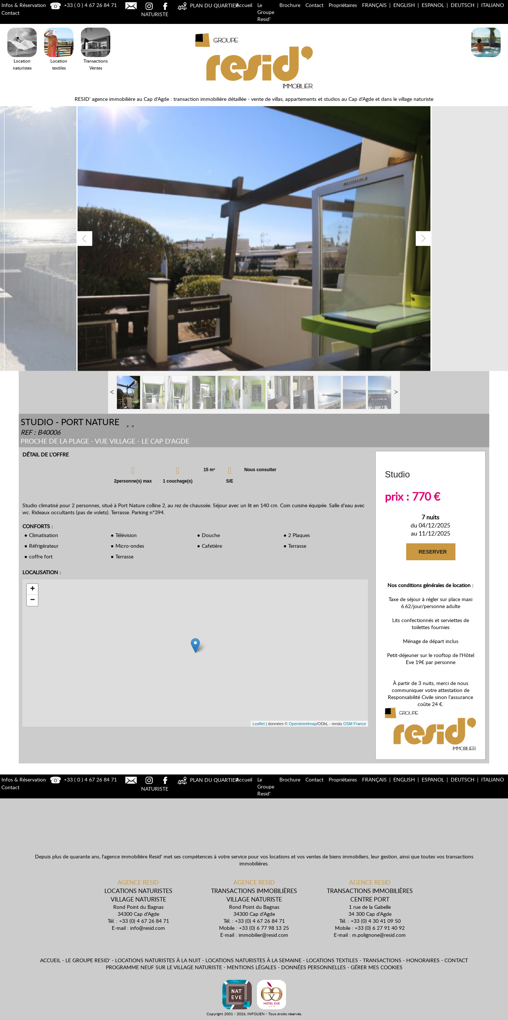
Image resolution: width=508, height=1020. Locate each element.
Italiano (492, 4)
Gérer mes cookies (377, 967)
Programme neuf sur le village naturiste (164, 967)
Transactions (382, 960)
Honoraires (423, 960)
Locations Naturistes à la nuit (486, 58)
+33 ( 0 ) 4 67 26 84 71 (83, 4)
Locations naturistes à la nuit (158, 960)
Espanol (433, 4)
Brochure (289, 4)
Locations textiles (332, 960)
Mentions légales (251, 967)
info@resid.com (147, 927)
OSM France (354, 723)
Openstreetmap (302, 723)
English (404, 4)
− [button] (32, 600)
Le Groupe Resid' (265, 11)
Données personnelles (313, 967)
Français (374, 4)
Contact (314, 4)
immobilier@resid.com (263, 934)
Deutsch (463, 4)
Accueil (244, 4)
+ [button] (32, 589)
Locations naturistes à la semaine (253, 960)
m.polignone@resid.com (379, 934)
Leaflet (259, 723)
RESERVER (433, 552)
